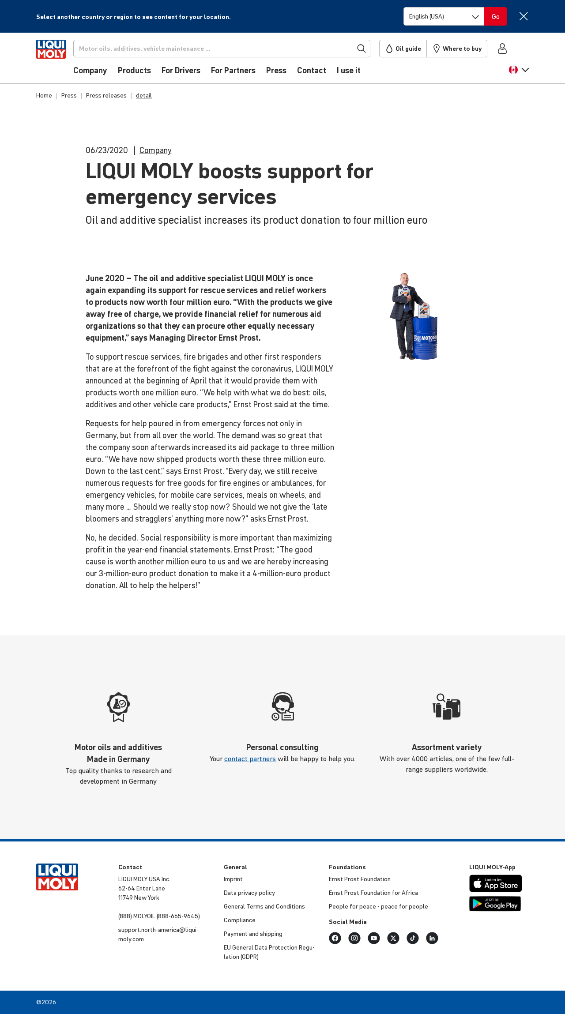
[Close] (523, 16)
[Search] (235, 48)
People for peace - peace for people (378, 906)
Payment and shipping (253, 933)
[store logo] (63, 60)
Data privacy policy (249, 892)
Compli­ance (240, 920)
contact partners (250, 758)
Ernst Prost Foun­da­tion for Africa (373, 892)
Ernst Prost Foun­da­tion (360, 879)
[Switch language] (444, 16)
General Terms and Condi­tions (264, 906)
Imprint (233, 879)
